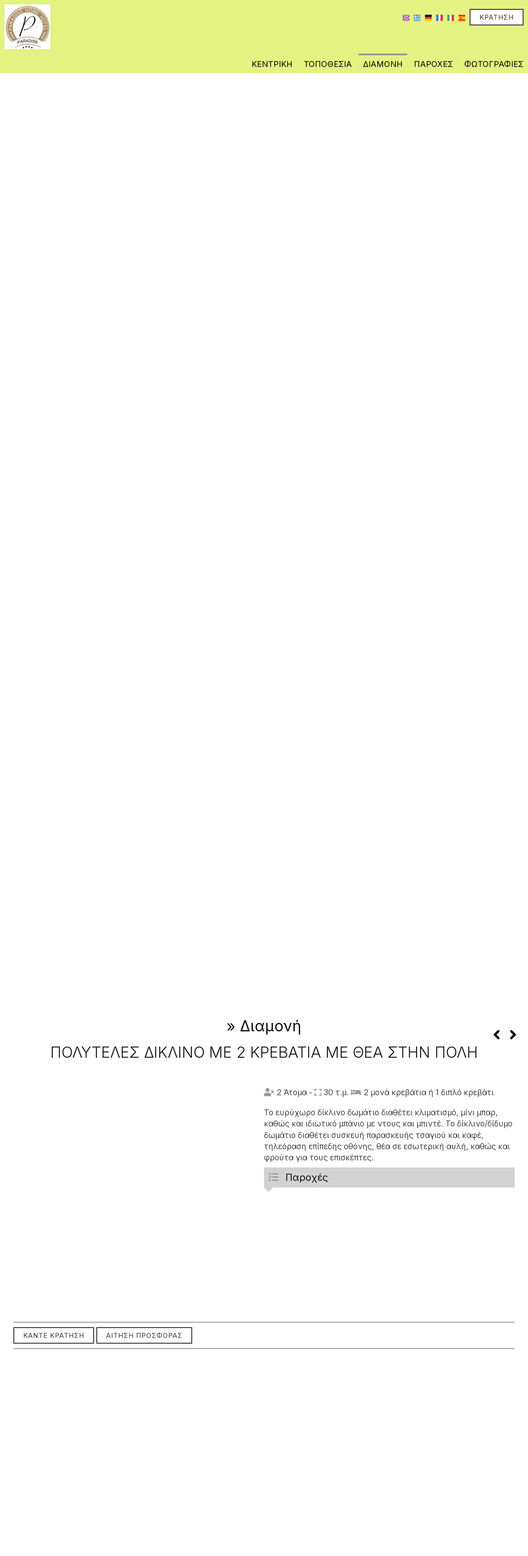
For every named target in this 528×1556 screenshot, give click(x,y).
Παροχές (433, 64)
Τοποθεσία (328, 64)
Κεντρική (272, 64)
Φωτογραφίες (494, 64)
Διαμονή (383, 64)
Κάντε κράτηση (53, 1335)
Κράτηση (496, 17)
